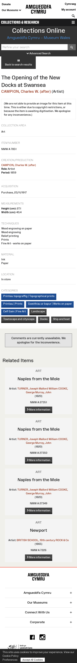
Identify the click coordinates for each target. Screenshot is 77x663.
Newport (38, 530)
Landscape (38, 311)
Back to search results (18, 62)
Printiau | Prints (12, 303)
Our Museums (11, 10)
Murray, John (43, 392)
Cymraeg (70, 3)
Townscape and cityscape (19, 318)
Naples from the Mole (39, 378)
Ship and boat (61, 318)
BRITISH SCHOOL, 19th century (36, 540)
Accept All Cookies (32, 659)
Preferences (10, 659)
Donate (6, 4)
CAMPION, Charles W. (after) (26, 91)
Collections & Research (20, 22)
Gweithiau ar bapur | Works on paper (50, 303)
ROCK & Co (62, 540)
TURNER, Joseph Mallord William (37, 388)
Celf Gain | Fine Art (14, 311)
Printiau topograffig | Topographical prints (29, 296)
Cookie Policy (10, 655)
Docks (44, 318)
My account (68, 9)
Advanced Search (39, 53)
